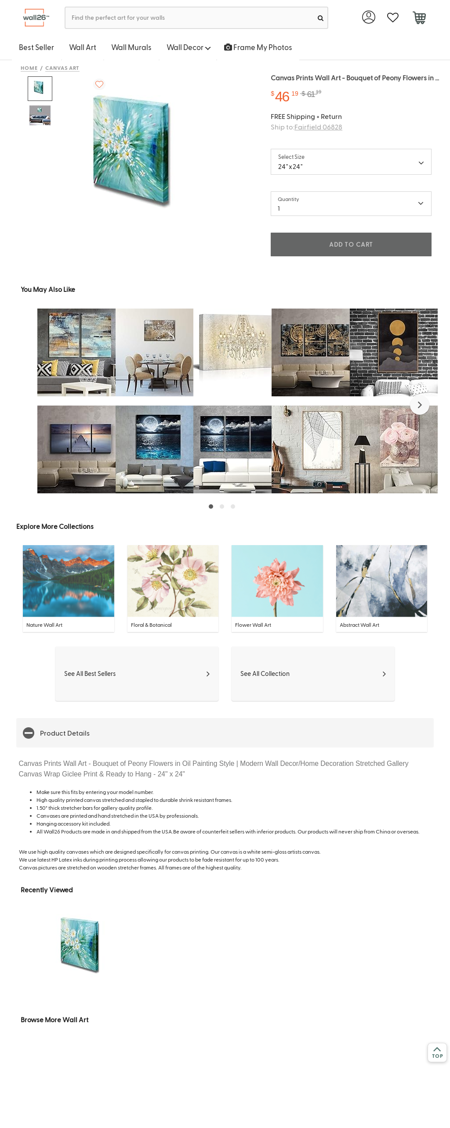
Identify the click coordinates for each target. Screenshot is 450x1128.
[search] (320, 18)
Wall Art (82, 47)
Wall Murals (131, 47)
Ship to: (306, 126)
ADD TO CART (351, 244)
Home (29, 68)
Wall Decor (189, 47)
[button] (419, 405)
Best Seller (36, 47)
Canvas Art (62, 68)
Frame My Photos (258, 47)
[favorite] (392, 18)
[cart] (419, 19)
